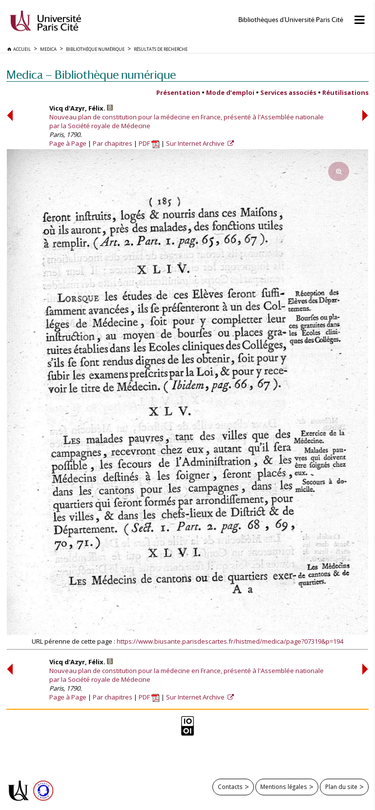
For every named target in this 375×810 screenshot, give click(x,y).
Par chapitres (112, 143)
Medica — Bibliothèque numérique (91, 74)
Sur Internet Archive (196, 143)
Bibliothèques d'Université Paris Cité (290, 19)
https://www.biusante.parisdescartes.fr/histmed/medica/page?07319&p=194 (230, 641)
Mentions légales (283, 786)
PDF (149, 143)
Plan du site (341, 786)
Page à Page (67, 143)
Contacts (230, 786)
